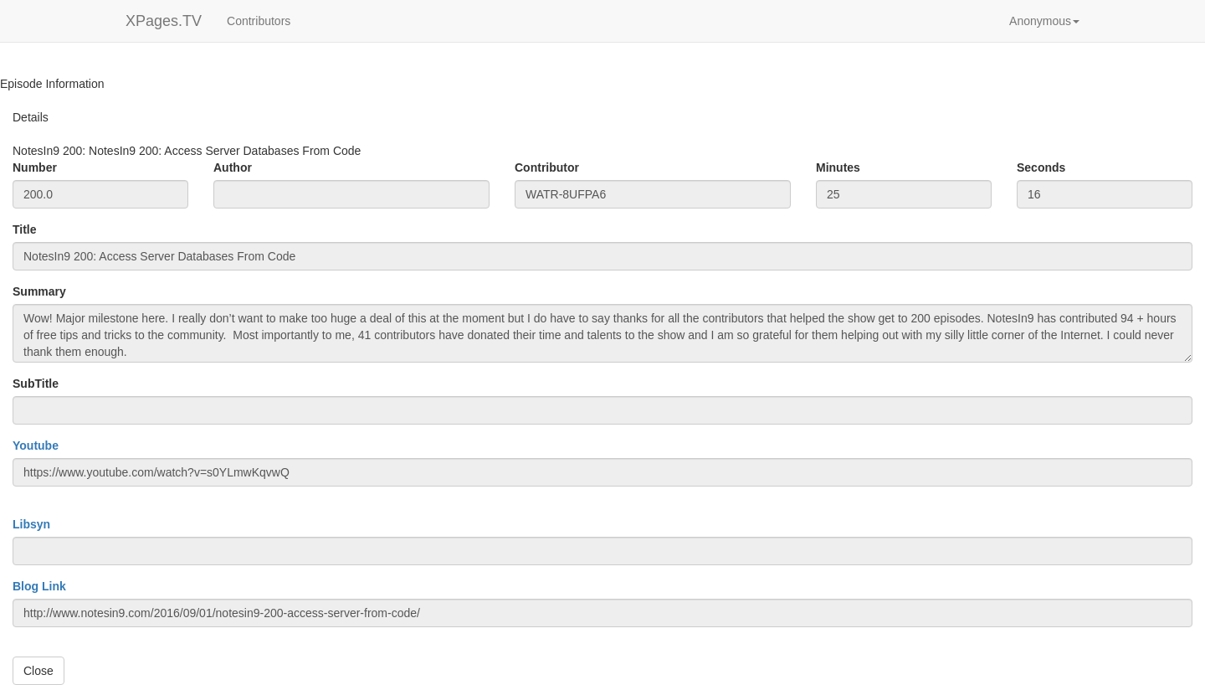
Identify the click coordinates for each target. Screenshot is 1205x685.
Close (38, 670)
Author (232, 167)
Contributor (547, 167)
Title (25, 229)
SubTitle (36, 383)
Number (35, 167)
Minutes (838, 167)
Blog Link (39, 586)
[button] (1044, 21)
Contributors (258, 21)
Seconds (1041, 167)
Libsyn (31, 524)
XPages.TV (164, 21)
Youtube (36, 445)
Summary (39, 291)
